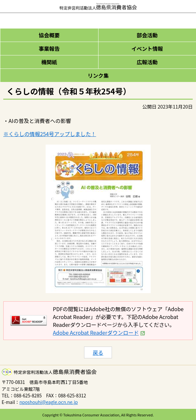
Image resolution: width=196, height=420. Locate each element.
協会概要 (49, 35)
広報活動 (147, 62)
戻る (98, 352)
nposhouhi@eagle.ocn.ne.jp (48, 402)
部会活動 (147, 35)
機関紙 (49, 62)
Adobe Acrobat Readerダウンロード (99, 332)
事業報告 (49, 48)
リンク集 (98, 75)
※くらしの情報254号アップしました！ (49, 134)
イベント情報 (147, 48)
